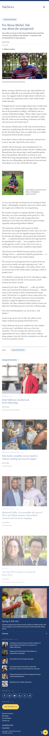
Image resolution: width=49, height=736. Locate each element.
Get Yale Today (10, 707)
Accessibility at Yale (7, 725)
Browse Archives (7, 713)
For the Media (6, 718)
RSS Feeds (5, 716)
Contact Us (5, 721)
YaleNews (8, 7)
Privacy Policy (6, 728)
